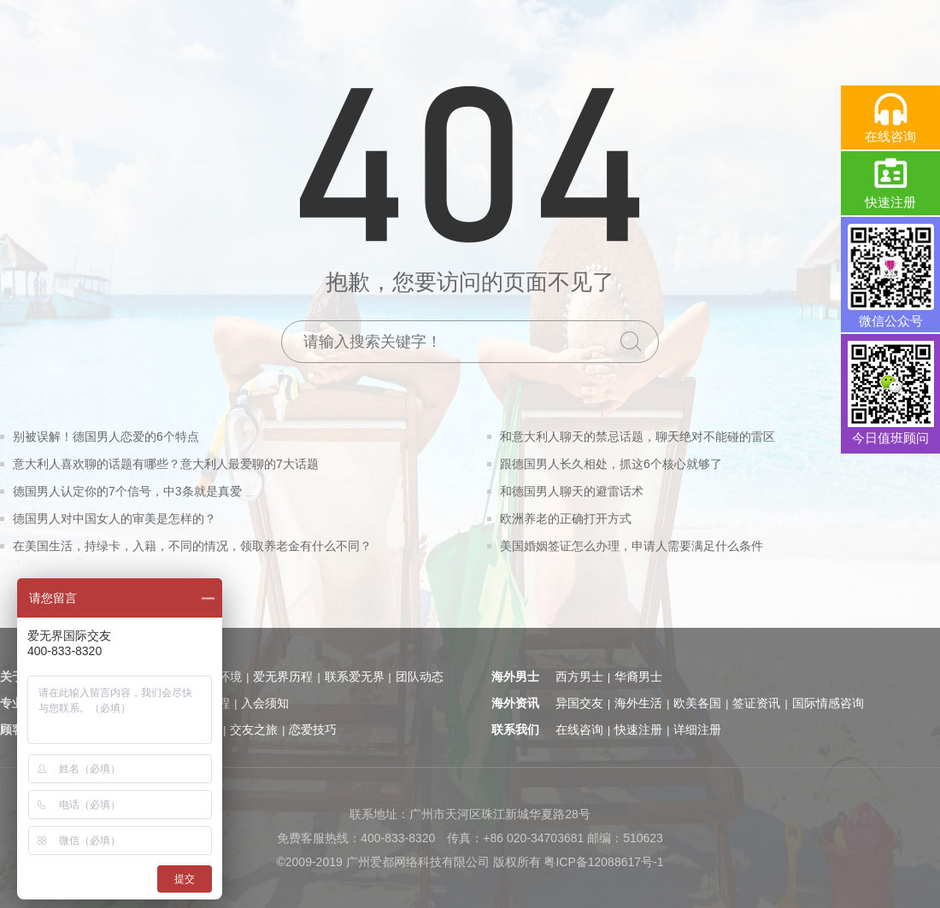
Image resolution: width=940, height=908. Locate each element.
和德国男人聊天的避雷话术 (571, 491)
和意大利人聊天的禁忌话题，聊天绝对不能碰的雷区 (637, 436)
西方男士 (579, 676)
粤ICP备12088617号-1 (603, 862)
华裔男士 (638, 676)
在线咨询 (579, 729)
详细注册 (697, 729)
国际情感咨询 (828, 703)
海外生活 (638, 703)
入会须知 (265, 703)
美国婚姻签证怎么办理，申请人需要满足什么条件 (631, 546)
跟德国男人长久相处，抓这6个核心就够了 (611, 464)
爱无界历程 (283, 676)
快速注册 (638, 729)
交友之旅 (254, 729)
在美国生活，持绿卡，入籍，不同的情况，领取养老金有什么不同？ (192, 546)
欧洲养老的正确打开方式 (566, 518)
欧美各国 (697, 703)
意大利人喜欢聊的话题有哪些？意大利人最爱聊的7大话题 (166, 464)
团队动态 (420, 676)
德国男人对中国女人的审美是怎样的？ (114, 518)
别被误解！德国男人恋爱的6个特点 (106, 436)
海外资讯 (515, 703)
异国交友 (579, 703)
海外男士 (515, 676)
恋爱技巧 (313, 729)
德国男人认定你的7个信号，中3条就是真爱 (127, 491)
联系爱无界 (355, 676)
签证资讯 (756, 703)
